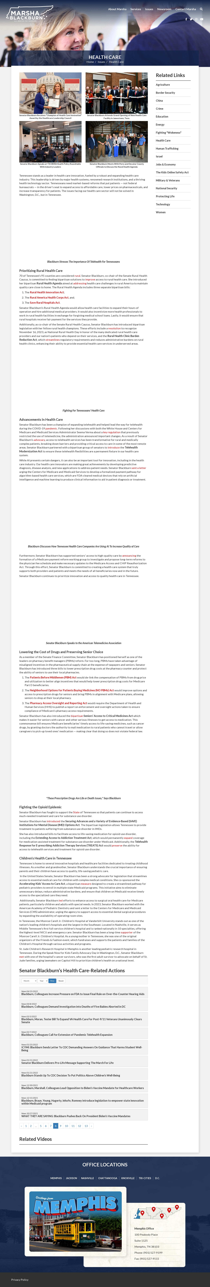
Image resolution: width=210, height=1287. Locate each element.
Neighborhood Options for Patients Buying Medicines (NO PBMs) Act (72, 690)
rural (77, 275)
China (159, 100)
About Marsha (117, 9)
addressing (80, 283)
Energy (160, 124)
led (61, 900)
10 (66, 1125)
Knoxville (128, 1178)
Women (161, 212)
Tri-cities (145, 1178)
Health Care (105, 57)
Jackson (71, 1178)
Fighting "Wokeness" (168, 132)
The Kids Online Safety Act (172, 172)
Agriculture (163, 84)
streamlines (53, 339)
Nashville (87, 1178)
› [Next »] (91, 1125)
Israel (159, 156)
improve (90, 279)
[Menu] (201, 9)
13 (86, 1125)
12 (79, 1125)
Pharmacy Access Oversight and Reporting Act (58, 703)
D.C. (157, 1178)
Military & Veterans (168, 180)
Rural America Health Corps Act (49, 297)
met (21, 956)
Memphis (56, 1178)
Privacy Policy (19, 1279)
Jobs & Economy (166, 164)
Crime (159, 108)
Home (90, 61)
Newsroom (164, 9)
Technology (163, 204)
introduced (53, 821)
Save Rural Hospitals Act (45, 302)
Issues (149, 9)
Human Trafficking (167, 148)
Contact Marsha (185, 9)
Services (135, 9)
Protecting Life (165, 196)
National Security (166, 188)
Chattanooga (107, 1178)
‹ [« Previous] (21, 1125)
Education (162, 116)
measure (86, 883)
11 (73, 1125)
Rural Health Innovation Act (47, 292)
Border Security (165, 92)
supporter (127, 932)
